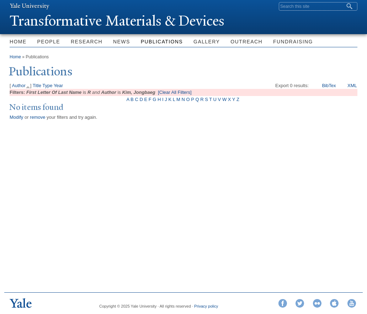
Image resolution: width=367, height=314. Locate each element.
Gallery (206, 41)
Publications (162, 41)
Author (19, 85)
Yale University (29, 6)
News (121, 41)
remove (37, 117)
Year (58, 85)
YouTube (351, 303)
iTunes (334, 303)
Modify (16, 117)
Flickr (317, 303)
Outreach (246, 41)
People (48, 41)
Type (47, 85)
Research (86, 41)
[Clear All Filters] (175, 92)
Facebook (282, 303)
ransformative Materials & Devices (117, 21)
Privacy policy (206, 306)
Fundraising (293, 41)
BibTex (329, 85)
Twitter (300, 303)
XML (352, 85)
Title (37, 85)
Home (18, 41)
